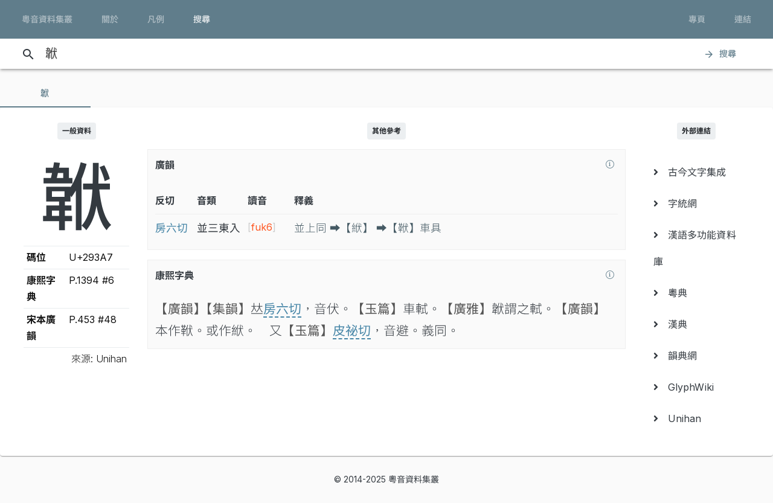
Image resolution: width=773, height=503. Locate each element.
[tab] (45, 92)
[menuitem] (696, 172)
